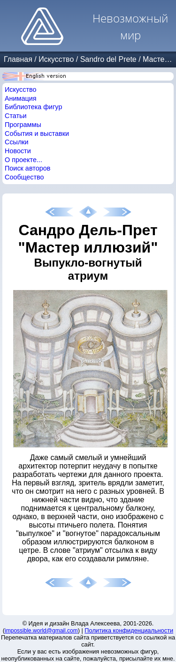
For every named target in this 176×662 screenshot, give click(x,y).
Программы (23, 124)
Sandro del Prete (108, 59)
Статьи (16, 115)
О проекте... (23, 160)
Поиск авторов (27, 168)
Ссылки (17, 142)
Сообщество (24, 177)
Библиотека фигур (33, 107)
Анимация (21, 98)
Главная (18, 59)
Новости (18, 151)
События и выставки (37, 133)
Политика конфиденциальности (128, 630)
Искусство (56, 59)
